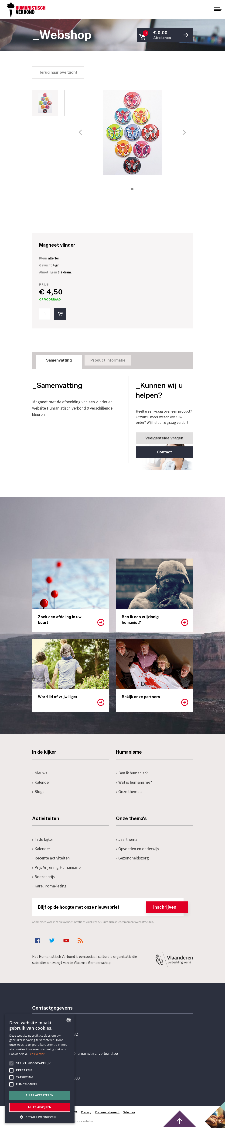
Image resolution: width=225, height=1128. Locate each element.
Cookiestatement (107, 1112)
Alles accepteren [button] (40, 1095)
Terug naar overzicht (58, 72)
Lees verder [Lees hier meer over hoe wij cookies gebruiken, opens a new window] (37, 1054)
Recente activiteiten (51, 858)
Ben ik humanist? (132, 773)
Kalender (41, 782)
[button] (39, 1117)
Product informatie (108, 360)
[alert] (40, 1068)
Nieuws (39, 773)
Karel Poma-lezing (49, 886)
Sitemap (129, 1112)
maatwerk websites (81, 1121)
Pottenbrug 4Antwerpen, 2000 (65, 1075)
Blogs (38, 792)
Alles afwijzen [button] (39, 1107)
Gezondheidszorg (132, 858)
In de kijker (42, 839)
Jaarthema (126, 839)
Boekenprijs (43, 877)
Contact (164, 452)
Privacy (86, 1112)
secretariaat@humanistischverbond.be (84, 1053)
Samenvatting (59, 360)
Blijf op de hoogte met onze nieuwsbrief (111, 907)
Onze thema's (129, 792)
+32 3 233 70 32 (64, 1034)
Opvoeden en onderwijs (137, 849)
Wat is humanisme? (134, 782)
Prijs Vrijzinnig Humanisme (56, 867)
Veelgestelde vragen (164, 438)
